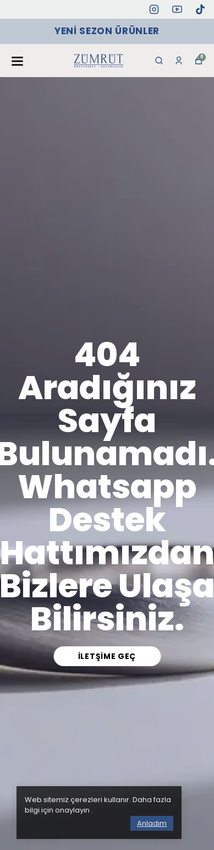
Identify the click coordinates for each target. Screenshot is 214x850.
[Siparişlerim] (178, 60)
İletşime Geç (107, 656)
